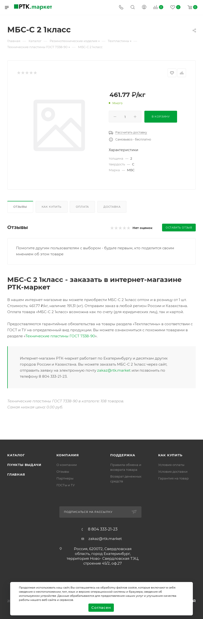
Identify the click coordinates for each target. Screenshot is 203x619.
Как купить (52, 206)
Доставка (111, 206)
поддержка (122, 455)
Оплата (82, 206)
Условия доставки (172, 471)
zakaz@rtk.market (114, 370)
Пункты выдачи (24, 465)
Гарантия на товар (173, 478)
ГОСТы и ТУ (65, 485)
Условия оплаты (171, 465)
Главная (16, 474)
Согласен (101, 607)
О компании (66, 465)
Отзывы (20, 206)
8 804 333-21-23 (102, 529)
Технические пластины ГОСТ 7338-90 (60, 336)
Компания (67, 455)
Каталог (16, 455)
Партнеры (64, 478)
